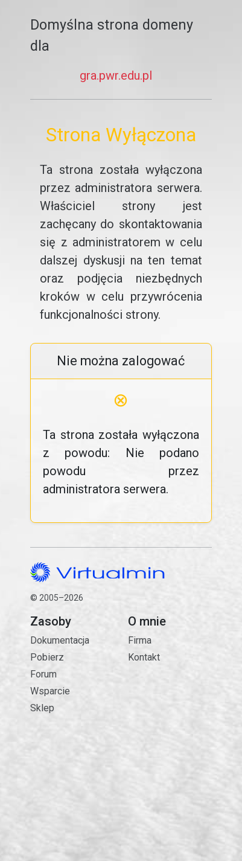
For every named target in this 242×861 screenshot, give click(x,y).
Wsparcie (50, 691)
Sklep (42, 708)
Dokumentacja (59, 640)
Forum (43, 674)
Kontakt (169, 706)
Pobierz (47, 657)
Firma (139, 640)
